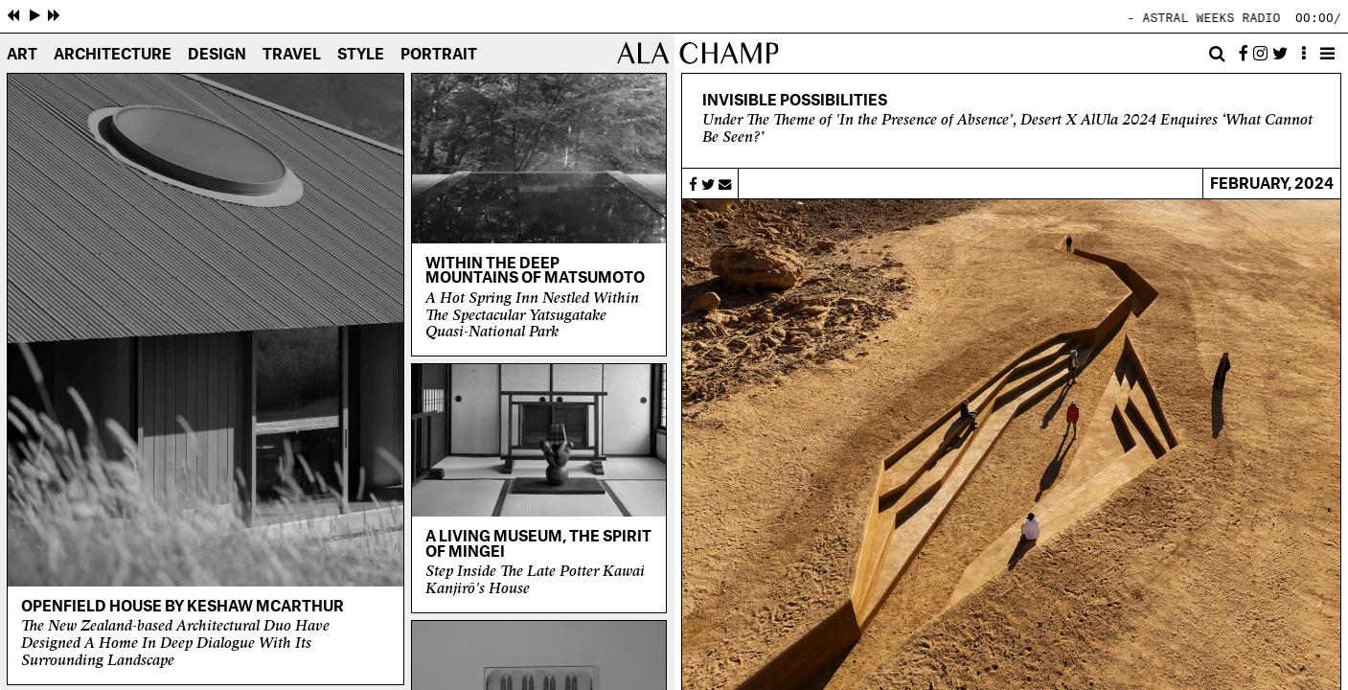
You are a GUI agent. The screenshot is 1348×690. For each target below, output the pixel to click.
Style (360, 55)
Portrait (438, 55)
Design (217, 55)
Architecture (112, 55)
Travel (292, 55)
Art (22, 55)
